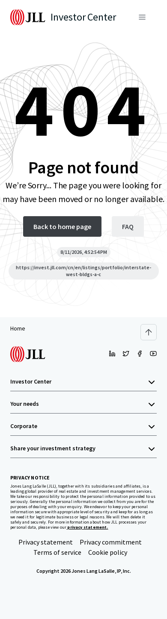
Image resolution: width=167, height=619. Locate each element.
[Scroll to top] (148, 332)
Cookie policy (107, 552)
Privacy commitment (111, 542)
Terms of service (57, 552)
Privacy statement (45, 542)
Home (17, 328)
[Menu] (142, 17)
